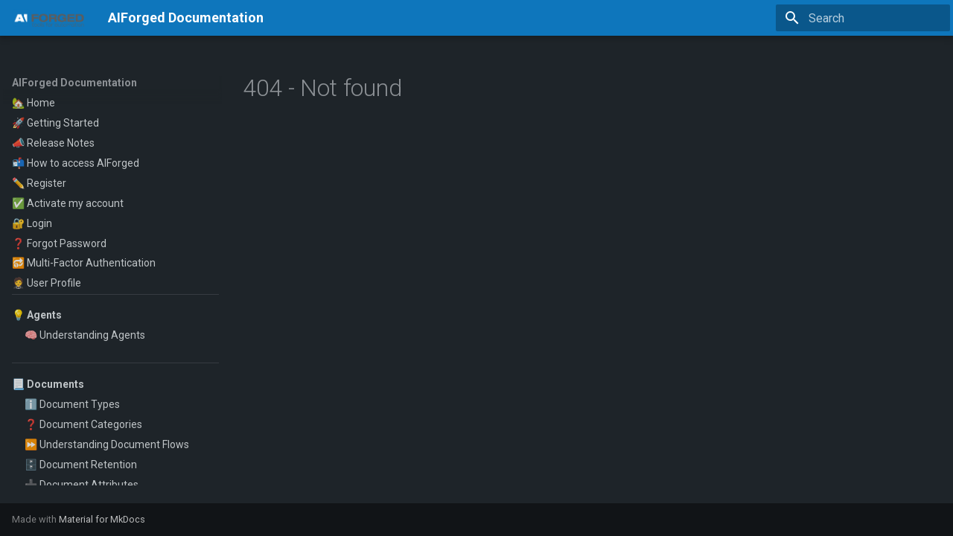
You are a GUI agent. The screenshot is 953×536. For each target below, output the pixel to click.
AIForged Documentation (74, 83)
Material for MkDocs (102, 519)
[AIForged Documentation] (48, 18)
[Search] (863, 17)
